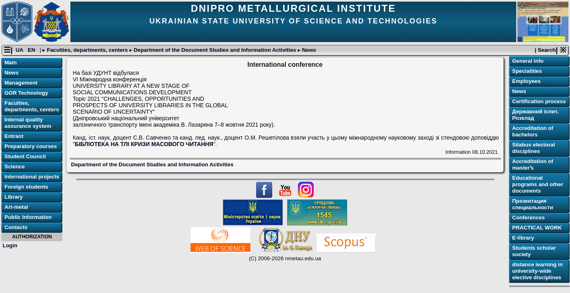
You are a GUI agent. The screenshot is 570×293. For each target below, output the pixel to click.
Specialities (527, 71)
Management (20, 83)
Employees (526, 81)
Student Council (25, 156)
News (308, 50)
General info (528, 61)
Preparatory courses (30, 146)
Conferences (528, 217)
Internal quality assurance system (27, 123)
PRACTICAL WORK (537, 228)
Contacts (16, 227)
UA (20, 50)
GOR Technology (26, 93)
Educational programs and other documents (537, 184)
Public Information (28, 217)
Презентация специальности (532, 204)
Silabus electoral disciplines (533, 148)
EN (32, 50)
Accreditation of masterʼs (532, 164)
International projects (31, 177)
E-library (523, 238)
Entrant (13, 136)
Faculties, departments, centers (87, 50)
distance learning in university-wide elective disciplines (537, 270)
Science (14, 166)
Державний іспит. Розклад (535, 114)
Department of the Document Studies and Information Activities (215, 50)
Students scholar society (534, 251)
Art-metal (16, 207)
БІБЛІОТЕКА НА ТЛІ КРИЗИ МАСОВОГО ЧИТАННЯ (144, 144)
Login (10, 245)
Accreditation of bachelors (532, 131)
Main (10, 62)
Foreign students (26, 187)
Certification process (539, 101)
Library (13, 197)
